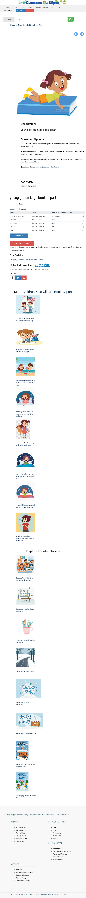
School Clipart (21, 827)
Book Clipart (38, 260)
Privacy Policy (21, 878)
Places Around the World (62, 851)
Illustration (56, 7)
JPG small (13, 227)
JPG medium (13, 223)
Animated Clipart (42, 7)
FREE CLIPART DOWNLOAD (17, 216)
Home (7, 7)
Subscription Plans (20, 270)
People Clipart (21, 833)
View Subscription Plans (29, 162)
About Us (19, 869)
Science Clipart (21, 838)
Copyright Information (23, 881)
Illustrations (57, 836)
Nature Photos (58, 848)
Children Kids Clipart (35, 25)
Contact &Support (22, 875)
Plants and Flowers (60, 854)
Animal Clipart (21, 830)
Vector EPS (13, 220)
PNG (23, 7)
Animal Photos (58, 859)
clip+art (32, 186)
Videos (55, 838)
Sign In (30, 10)
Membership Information (24, 872)
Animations (57, 833)
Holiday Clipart (21, 836)
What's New (20, 841)
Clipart (15, 7)
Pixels (34, 213)
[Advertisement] (43, 53)
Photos (55, 830)
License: (13, 209)
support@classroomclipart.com (47, 167)
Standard (23, 209)
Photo (30, 7)
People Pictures (58, 857)
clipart (24, 186)
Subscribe (20, 10)
